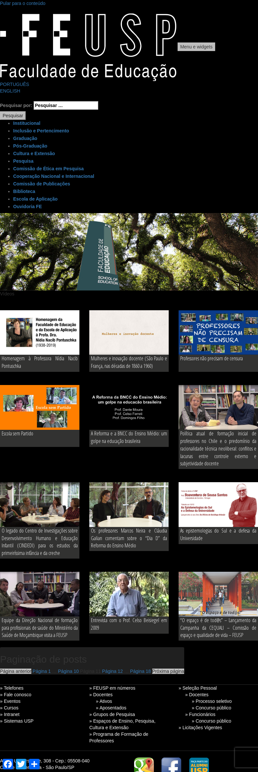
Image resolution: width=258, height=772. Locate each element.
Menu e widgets (196, 46)
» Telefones (11, 688)
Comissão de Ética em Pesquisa (48, 168)
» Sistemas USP (17, 721)
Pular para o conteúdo (22, 3)
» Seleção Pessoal (198, 688)
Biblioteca (24, 191)
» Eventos (10, 701)
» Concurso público (211, 707)
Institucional (26, 123)
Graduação (25, 138)
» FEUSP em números (112, 688)
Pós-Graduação (30, 146)
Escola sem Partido (17, 433)
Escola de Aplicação (35, 199)
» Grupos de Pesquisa (112, 714)
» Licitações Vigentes (200, 727)
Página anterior (15, 671)
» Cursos (9, 707)
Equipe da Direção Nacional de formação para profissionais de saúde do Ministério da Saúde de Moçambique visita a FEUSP (40, 628)
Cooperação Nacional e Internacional (53, 176)
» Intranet (9, 714)
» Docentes (101, 694)
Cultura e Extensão (34, 153)
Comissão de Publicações (41, 183)
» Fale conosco (15, 694)
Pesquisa (23, 161)
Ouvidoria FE (27, 206)
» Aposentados (111, 707)
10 (68, 671)
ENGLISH (10, 91)
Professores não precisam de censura (211, 358)
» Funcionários (200, 714)
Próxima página (168, 671)
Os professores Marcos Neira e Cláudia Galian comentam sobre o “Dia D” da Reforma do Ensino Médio (129, 538)
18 (140, 671)
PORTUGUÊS (14, 84)
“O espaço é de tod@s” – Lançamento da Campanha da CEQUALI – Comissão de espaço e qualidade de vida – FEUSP (218, 628)
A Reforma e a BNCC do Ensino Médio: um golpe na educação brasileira (129, 437)
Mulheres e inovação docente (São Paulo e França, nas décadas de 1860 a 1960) (129, 362)
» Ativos (104, 701)
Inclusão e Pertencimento (41, 130)
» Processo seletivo (212, 701)
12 (112, 671)
